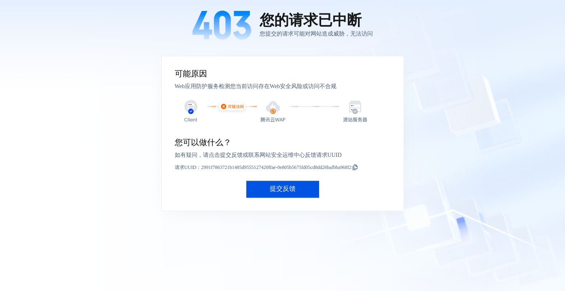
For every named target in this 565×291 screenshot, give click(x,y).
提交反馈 (283, 189)
